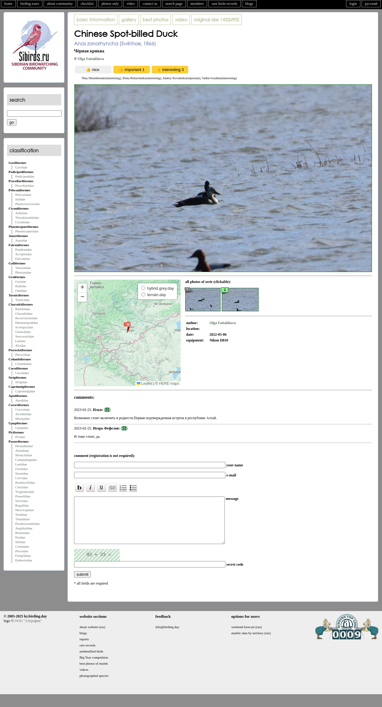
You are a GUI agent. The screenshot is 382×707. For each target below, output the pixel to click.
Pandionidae (23, 249)
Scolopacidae (24, 327)
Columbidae (23, 364)
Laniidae (21, 464)
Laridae (20, 341)
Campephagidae (26, 459)
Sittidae (20, 542)
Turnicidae (22, 300)
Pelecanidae (23, 194)
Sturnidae (21, 473)
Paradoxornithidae (27, 523)
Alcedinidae (23, 414)
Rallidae (21, 286)
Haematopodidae (26, 322)
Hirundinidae (24, 446)
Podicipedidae (24, 176)
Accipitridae (23, 254)
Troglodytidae (24, 491)
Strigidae (21, 382)
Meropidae (22, 418)
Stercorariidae (24, 336)
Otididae (21, 290)
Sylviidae (21, 501)
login (353, 4)
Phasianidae (23, 272)
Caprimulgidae (25, 391)
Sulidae (20, 199)
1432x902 (216, 19)
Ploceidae (21, 551)
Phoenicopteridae (26, 231)
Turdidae (21, 514)
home (8, 4)
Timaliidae (22, 519)
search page (173, 4)
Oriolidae (21, 469)
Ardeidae (21, 213)
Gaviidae (21, 167)
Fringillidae (23, 555)
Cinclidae (21, 487)
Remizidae (22, 533)
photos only (109, 4)
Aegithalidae (23, 528)
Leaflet (144, 383)
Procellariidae (24, 185)
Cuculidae (22, 373)
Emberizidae (23, 560)
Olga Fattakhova (91, 59)
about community (60, 4)
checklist (87, 4)
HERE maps (169, 383)
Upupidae (21, 428)
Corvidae (21, 478)
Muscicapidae (24, 510)
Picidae (20, 437)
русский (371, 4)
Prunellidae (22, 496)
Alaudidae (22, 450)
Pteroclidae (22, 354)
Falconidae (22, 258)
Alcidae (20, 345)
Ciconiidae (22, 222)
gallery (128, 19)
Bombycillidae (25, 482)
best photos (155, 19)
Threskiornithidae (27, 217)
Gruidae (20, 281)
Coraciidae (22, 409)
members (197, 4)
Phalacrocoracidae (27, 204)
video (131, 4)
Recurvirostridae (26, 318)
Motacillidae (23, 455)
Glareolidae (23, 332)
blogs (249, 4)
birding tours (29, 4)
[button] (127, 327)
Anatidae (21, 240)
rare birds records (224, 4)
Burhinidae (22, 309)
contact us (150, 4)
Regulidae (22, 505)
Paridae (20, 537)
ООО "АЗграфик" (28, 630)
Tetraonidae (23, 268)
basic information (95, 19)
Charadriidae (24, 313)
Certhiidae (22, 546)
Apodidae (21, 400)
